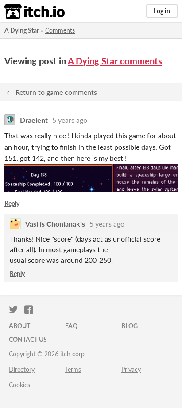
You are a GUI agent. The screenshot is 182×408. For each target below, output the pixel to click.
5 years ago (69, 120)
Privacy (131, 369)
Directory (22, 369)
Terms (73, 369)
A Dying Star (21, 30)
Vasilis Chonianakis (55, 223)
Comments (60, 30)
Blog (129, 325)
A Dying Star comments (115, 61)
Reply (11, 203)
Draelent (34, 120)
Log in (162, 11)
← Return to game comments (52, 92)
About (19, 325)
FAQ (71, 325)
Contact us (28, 339)
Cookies (19, 385)
